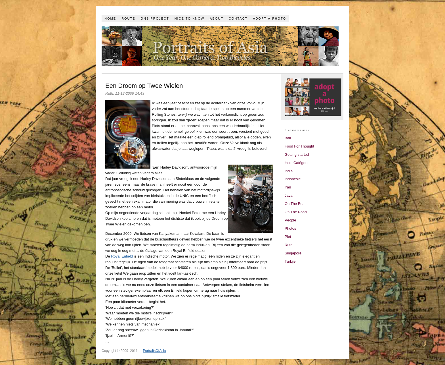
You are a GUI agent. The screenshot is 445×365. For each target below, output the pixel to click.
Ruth (288, 245)
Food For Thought (299, 146)
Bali (288, 138)
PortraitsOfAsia (154, 351)
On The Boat (295, 204)
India (289, 171)
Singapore (293, 253)
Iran (288, 187)
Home (110, 18)
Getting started (297, 154)
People (290, 220)
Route (128, 18)
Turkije (290, 261)
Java (288, 195)
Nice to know (190, 18)
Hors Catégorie (297, 163)
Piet (288, 237)
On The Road (296, 212)
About (216, 18)
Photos (290, 228)
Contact (238, 18)
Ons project (154, 18)
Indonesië (293, 179)
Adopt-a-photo (269, 18)
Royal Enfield (122, 256)
